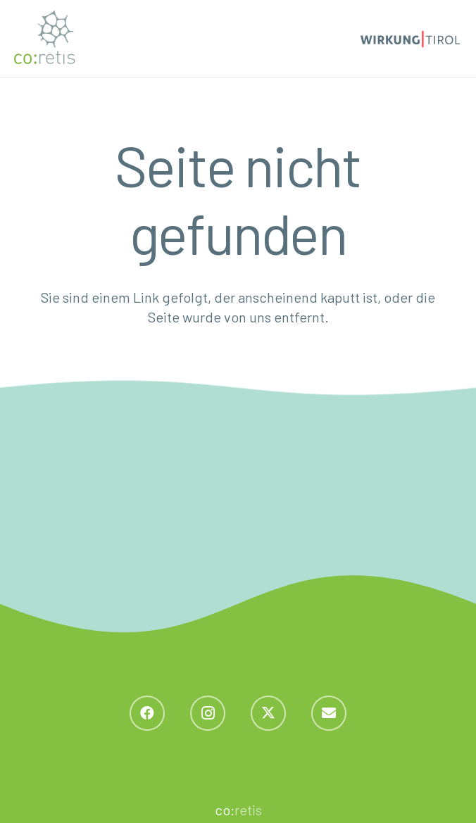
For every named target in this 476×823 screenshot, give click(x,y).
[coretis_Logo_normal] (44, 39)
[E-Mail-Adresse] (328, 713)
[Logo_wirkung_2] (410, 39)
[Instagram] (207, 713)
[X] (268, 713)
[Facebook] (147, 713)
